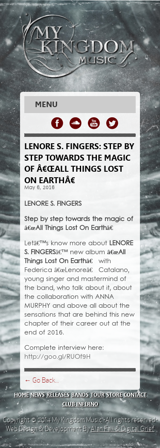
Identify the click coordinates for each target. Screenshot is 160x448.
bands (80, 395)
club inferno (80, 404)
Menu (46, 104)
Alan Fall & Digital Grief (122, 429)
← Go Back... (41, 380)
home (21, 395)
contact (135, 395)
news (37, 395)
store (114, 395)
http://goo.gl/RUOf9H (57, 357)
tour (97, 395)
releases (58, 395)
